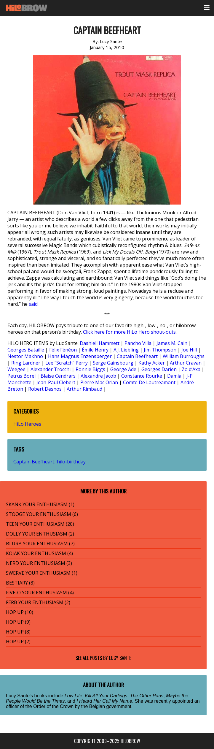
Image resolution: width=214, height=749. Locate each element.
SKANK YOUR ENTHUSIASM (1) (40, 504)
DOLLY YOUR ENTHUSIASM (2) (40, 534)
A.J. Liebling (126, 349)
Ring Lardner (25, 363)
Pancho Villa (137, 343)
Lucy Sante (120, 657)
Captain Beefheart (137, 356)
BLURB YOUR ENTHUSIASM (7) (40, 543)
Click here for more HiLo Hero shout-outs (129, 332)
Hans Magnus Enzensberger (80, 356)
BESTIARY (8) (20, 582)
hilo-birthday (71, 461)
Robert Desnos (45, 389)
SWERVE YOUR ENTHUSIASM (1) (41, 573)
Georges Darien (159, 369)
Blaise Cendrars (58, 376)
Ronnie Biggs (90, 369)
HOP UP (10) (19, 612)
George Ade (123, 369)
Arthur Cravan (186, 363)
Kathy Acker (151, 363)
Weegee (16, 369)
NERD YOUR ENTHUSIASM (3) (39, 563)
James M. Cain (171, 343)
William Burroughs (184, 356)
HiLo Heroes (27, 424)
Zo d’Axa (191, 369)
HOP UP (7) (18, 641)
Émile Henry (95, 349)
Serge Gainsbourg (113, 363)
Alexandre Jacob (98, 376)
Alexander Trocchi (51, 369)
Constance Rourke (141, 376)
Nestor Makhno (25, 356)
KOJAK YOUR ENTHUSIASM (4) (39, 553)
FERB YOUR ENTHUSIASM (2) (38, 602)
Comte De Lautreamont (149, 382)
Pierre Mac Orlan (99, 382)
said (33, 304)
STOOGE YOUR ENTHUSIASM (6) (42, 514)
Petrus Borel (21, 376)
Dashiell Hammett (99, 343)
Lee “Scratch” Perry (66, 363)
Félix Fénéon (63, 349)
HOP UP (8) (18, 631)
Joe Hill (189, 349)
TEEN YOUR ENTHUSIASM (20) (40, 524)
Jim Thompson (160, 349)
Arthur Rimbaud (84, 389)
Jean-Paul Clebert (55, 382)
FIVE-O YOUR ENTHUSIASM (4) (40, 592)
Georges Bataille (25, 349)
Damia (174, 376)
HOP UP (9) (18, 622)
